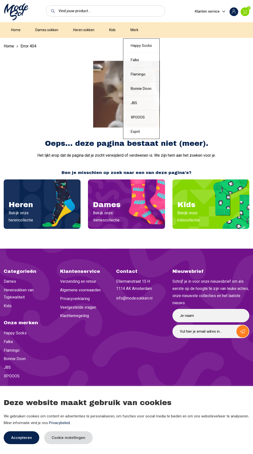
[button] (51, 11)
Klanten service (207, 11)
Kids (112, 30)
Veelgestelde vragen (78, 307)
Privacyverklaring (75, 298)
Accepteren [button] (21, 437)
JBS (7, 367)
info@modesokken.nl (134, 298)
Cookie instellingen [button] (68, 437)
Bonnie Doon (15, 358)
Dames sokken (46, 30)
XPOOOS (12, 376)
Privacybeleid (59, 423)
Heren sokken (83, 30)
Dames (10, 281)
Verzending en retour (78, 281)
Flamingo (12, 350)
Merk (134, 30)
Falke (8, 341)
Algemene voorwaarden (80, 290)
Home (16, 30)
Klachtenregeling (74, 315)
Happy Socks (15, 333)
